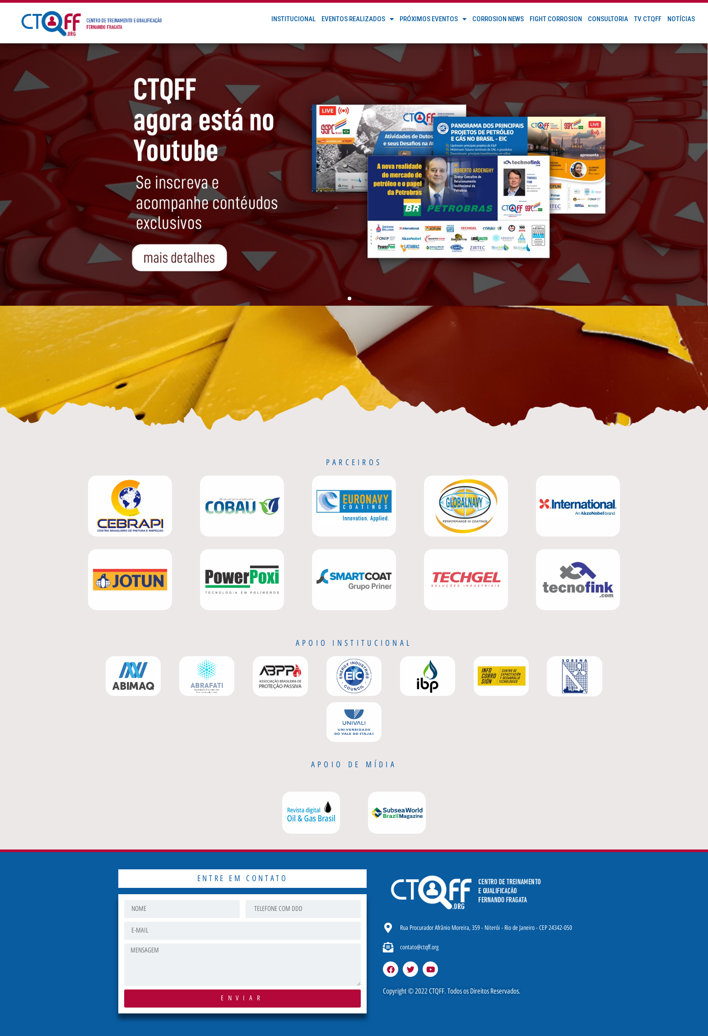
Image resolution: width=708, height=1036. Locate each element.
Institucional (293, 19)
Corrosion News (498, 19)
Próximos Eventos (433, 19)
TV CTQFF (647, 19)
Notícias (681, 19)
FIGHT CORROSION (556, 19)
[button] (349, 298)
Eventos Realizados (357, 19)
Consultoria (608, 19)
